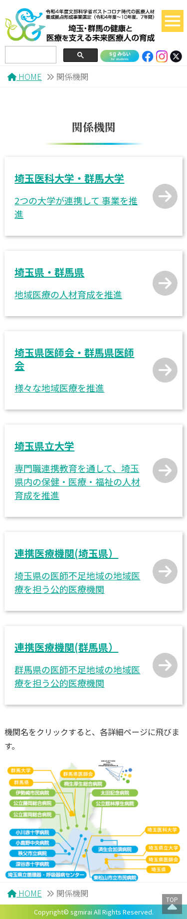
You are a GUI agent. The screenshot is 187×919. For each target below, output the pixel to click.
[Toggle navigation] (173, 21)
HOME (24, 76)
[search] (29, 55)
